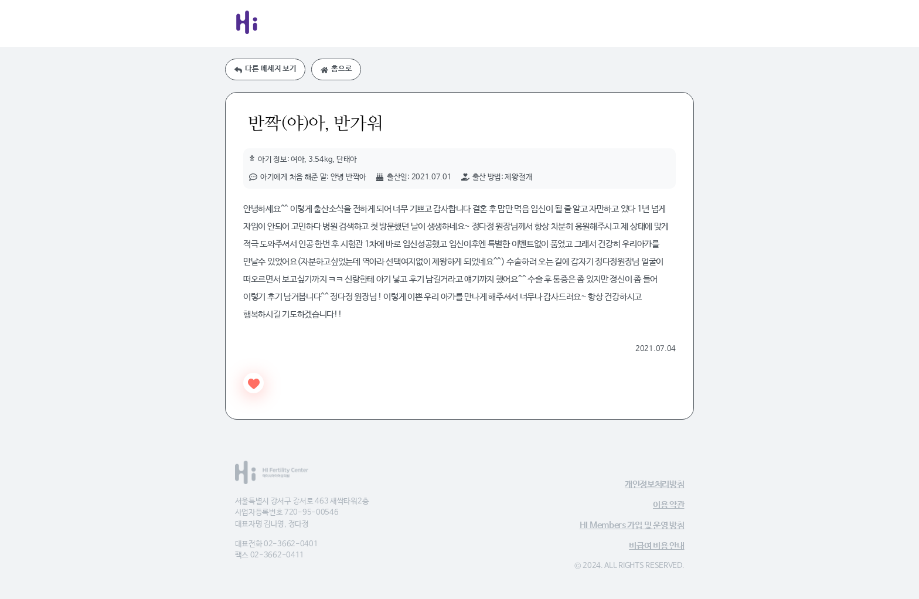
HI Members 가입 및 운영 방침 (632, 525)
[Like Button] (253, 383)
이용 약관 (669, 505)
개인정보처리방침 (655, 484)
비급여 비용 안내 (656, 546)
